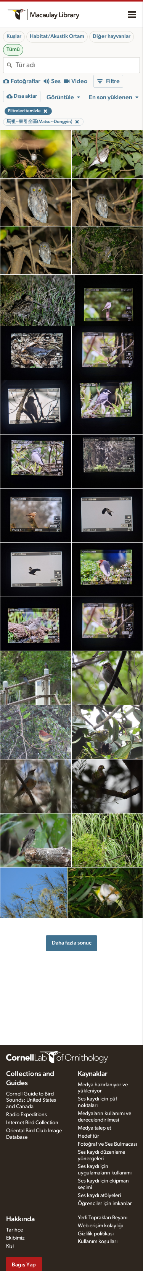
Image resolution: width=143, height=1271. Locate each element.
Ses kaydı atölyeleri (99, 1195)
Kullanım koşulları (97, 1241)
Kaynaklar (93, 1074)
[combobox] (78, 65)
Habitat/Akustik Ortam (57, 36)
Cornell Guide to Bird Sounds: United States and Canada (31, 1100)
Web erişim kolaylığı (100, 1225)
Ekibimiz (15, 1238)
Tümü (13, 49)
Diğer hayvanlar (111, 36)
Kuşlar (13, 36)
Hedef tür (88, 1136)
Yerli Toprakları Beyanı (102, 1217)
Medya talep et (94, 1128)
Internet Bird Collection (32, 1122)
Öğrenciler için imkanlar (105, 1203)
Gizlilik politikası (96, 1234)
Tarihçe (14, 1230)
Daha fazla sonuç (72, 943)
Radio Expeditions (26, 1114)
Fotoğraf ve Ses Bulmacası (107, 1144)
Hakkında (20, 1219)
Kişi (10, 1246)
